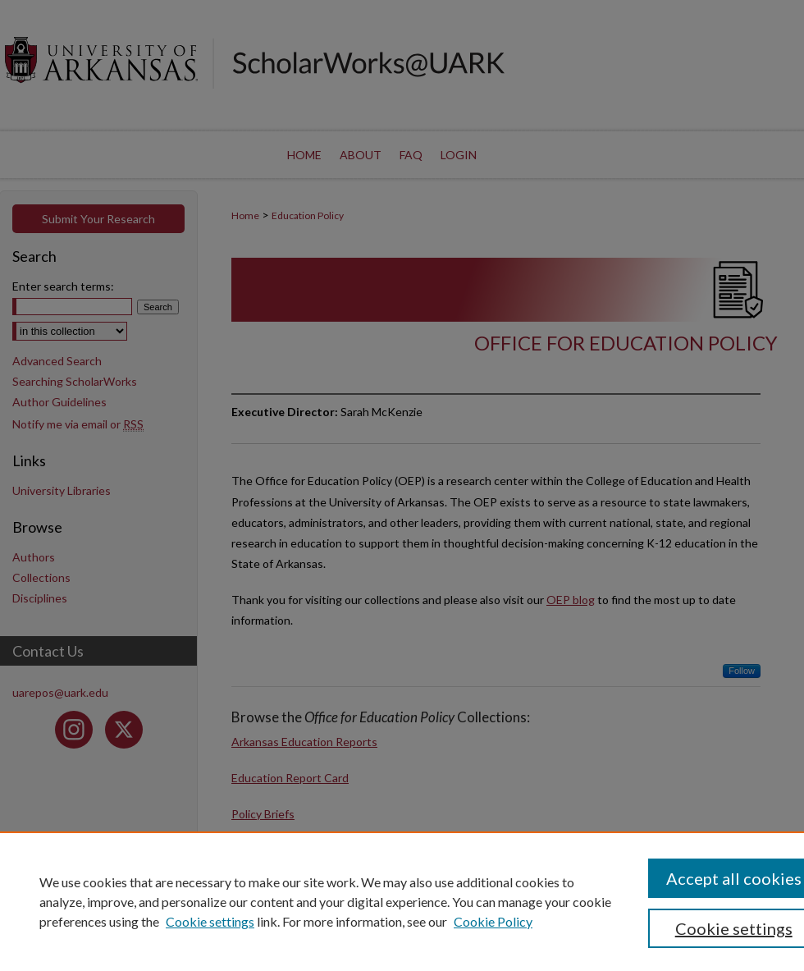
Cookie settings (210, 921)
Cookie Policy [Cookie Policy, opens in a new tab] (493, 921)
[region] (402, 901)
